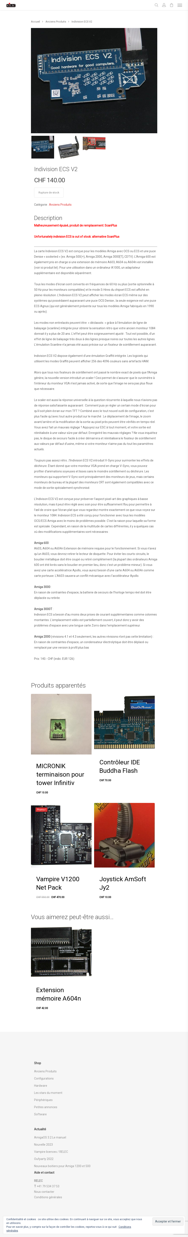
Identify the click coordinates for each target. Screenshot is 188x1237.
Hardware (40, 1085)
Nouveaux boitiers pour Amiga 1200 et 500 (62, 1166)
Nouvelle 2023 (43, 1144)
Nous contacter (44, 1191)
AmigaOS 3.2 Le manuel (50, 1137)
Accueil (35, 21)
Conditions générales (48, 1197)
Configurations (44, 1078)
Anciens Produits (55, 21)
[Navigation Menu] (179, 5)
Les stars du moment (48, 1092)
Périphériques (43, 1100)
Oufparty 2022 (43, 1159)
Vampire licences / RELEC (51, 1151)
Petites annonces (45, 1107)
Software (40, 1114)
